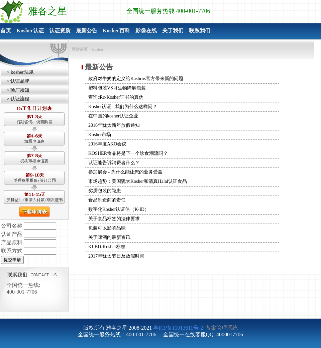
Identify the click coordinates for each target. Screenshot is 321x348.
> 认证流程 (18, 98)
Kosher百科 (116, 30)
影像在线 (146, 30)
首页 (5, 30)
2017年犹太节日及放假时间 (116, 256)
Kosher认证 (30, 30)
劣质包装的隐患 (104, 190)
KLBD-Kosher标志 (106, 246)
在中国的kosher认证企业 (113, 115)
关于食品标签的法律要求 (114, 218)
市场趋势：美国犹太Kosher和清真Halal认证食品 (137, 181)
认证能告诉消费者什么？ (114, 162)
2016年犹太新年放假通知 (114, 125)
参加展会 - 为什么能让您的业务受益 (125, 172)
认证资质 (60, 30)
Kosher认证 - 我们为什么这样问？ (122, 106)
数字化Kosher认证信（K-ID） (118, 209)
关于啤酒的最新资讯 (109, 237)
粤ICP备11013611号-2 (178, 328)
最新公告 (86, 30)
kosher (98, 49)
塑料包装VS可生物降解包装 (117, 87)
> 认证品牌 (18, 81)
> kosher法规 (20, 72)
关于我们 (173, 30)
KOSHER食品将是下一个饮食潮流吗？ (128, 153)
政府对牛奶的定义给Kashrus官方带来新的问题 (135, 78)
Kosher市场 (99, 134)
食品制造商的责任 (107, 200)
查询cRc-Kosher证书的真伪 (115, 97)
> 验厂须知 (18, 90)
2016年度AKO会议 (107, 143)
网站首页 (80, 49)
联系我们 (199, 30)
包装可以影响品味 (107, 228)
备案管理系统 (221, 328)
